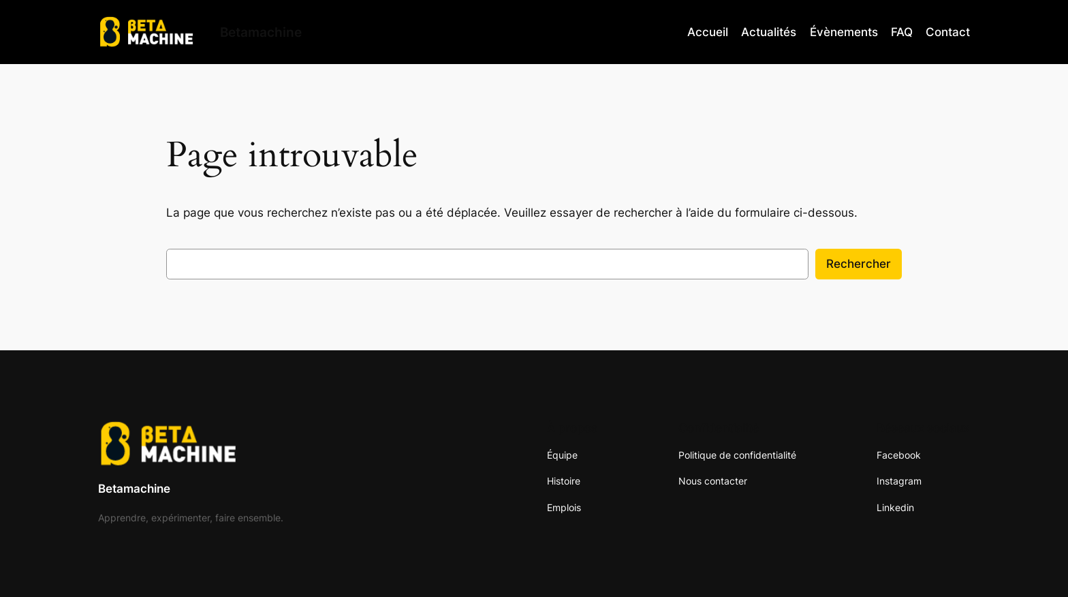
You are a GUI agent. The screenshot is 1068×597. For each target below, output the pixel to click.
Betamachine (134, 488)
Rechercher (858, 264)
